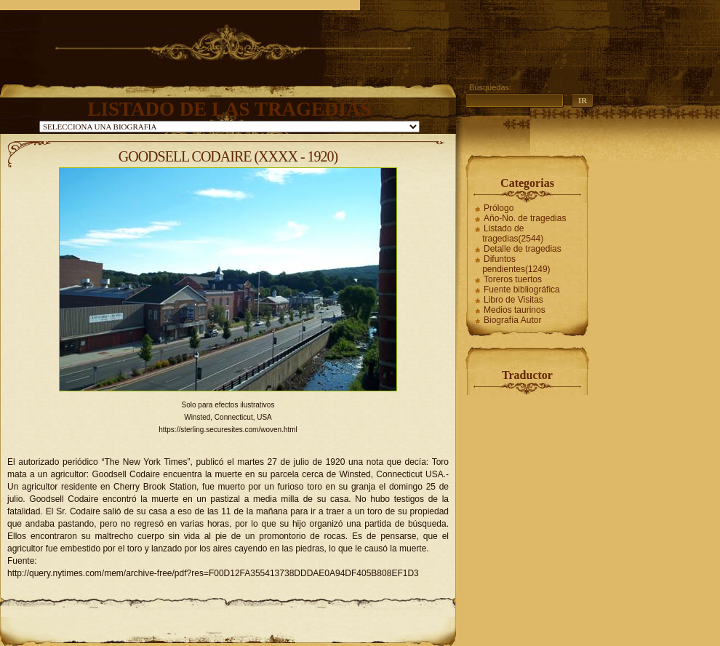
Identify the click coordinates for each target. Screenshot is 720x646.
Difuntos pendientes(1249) (516, 264)
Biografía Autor (512, 320)
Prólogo (498, 208)
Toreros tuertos (513, 279)
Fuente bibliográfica (522, 289)
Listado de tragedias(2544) (512, 233)
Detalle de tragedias (522, 249)
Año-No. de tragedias (525, 218)
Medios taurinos (514, 310)
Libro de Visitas (513, 300)
